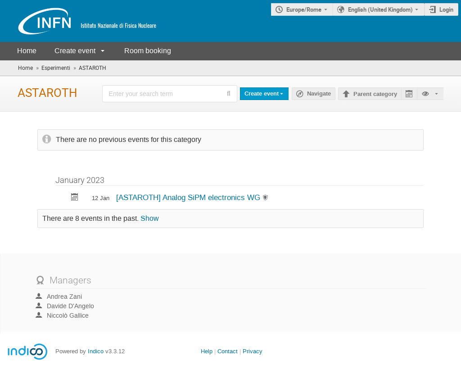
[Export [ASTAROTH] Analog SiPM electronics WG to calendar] (74, 198)
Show (149, 218)
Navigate (319, 94)
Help (206, 351)
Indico (96, 351)
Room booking (147, 50)
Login (446, 9)
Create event (74, 50)
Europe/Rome (303, 9)
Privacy (252, 351)
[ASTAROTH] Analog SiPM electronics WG (189, 197)
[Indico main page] (78, 21)
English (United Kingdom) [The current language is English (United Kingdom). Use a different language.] (380, 9)
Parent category (375, 94)
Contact (227, 351)
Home (26, 50)
